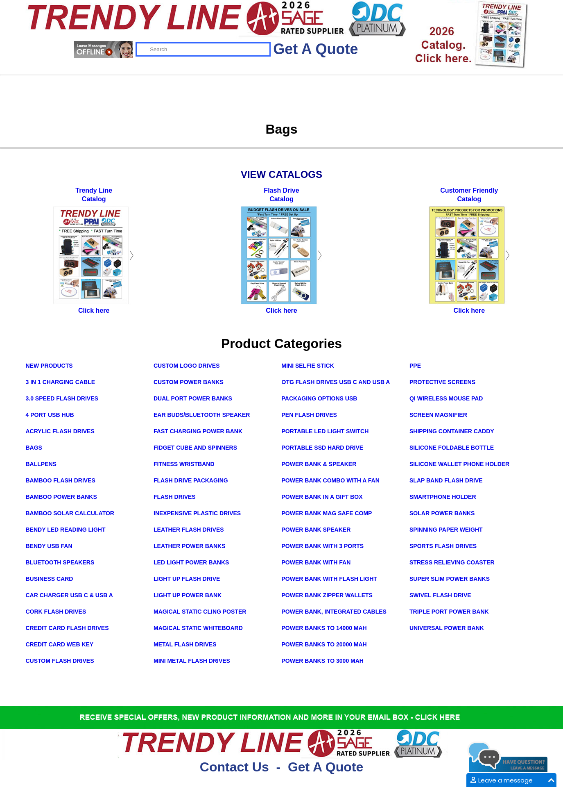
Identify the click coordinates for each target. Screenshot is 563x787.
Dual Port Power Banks (193, 398)
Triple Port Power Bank (449, 611)
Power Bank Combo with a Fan (331, 480)
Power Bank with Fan (316, 562)
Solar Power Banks (442, 513)
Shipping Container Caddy (451, 431)
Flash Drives (175, 497)
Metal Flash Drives (185, 644)
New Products (49, 365)
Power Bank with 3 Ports (323, 546)
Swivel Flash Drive (440, 595)
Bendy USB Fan (49, 546)
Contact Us (234, 767)
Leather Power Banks (190, 546)
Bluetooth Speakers (60, 562)
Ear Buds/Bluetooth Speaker (202, 415)
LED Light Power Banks (191, 562)
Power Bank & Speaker (319, 464)
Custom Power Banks (189, 382)
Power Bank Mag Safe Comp (327, 513)
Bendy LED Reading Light (66, 529)
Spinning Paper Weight (446, 529)
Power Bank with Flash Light (329, 578)
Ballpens (41, 464)
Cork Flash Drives (56, 611)
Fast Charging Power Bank (198, 431)
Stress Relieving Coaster (452, 562)
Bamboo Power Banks (61, 497)
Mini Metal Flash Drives (192, 660)
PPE (415, 365)
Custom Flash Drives (60, 660)
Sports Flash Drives (443, 546)
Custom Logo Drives (187, 365)
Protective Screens (442, 382)
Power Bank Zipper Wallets (327, 595)
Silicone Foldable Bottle (451, 447)
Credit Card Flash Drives (67, 628)
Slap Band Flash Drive (446, 480)
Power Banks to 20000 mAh (324, 644)
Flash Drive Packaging (191, 480)
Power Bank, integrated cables (334, 611)
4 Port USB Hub (50, 415)
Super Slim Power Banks (449, 578)
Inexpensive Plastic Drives (197, 513)
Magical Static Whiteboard (198, 628)
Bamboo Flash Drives (60, 480)
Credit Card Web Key (60, 644)
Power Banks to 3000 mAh (323, 660)
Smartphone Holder (442, 497)
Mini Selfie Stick (308, 365)
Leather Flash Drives (189, 529)
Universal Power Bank (446, 628)
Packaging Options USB (319, 398)
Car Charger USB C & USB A (69, 595)
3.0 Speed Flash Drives (62, 398)
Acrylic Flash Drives (60, 431)
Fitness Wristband (184, 464)
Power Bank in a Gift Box (322, 497)
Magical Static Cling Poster (200, 611)
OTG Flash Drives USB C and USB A (336, 382)
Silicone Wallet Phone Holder (459, 464)
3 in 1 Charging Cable (60, 382)
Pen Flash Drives (309, 415)
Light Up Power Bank (188, 595)
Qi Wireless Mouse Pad (446, 398)
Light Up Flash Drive (187, 578)
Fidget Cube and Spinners (195, 447)
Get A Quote (315, 49)
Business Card (49, 578)
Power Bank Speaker (316, 529)
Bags (34, 447)
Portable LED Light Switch (325, 431)
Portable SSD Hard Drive (323, 447)
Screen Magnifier (438, 415)
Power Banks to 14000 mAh (324, 628)
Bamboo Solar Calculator (70, 513)
